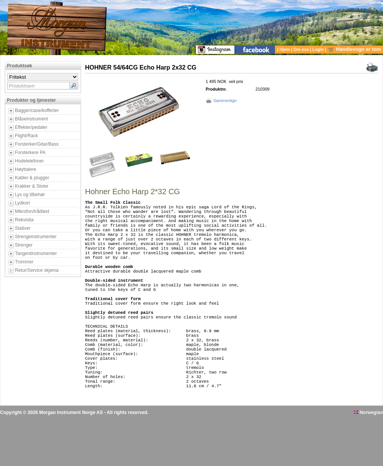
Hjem (285, 49)
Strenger (24, 245)
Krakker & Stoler (31, 186)
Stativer (23, 228)
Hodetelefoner (29, 161)
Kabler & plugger (32, 177)
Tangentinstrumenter (36, 253)
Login (319, 49)
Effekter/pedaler (31, 127)
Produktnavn (21, 86)
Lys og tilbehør (30, 194)
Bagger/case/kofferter (37, 110)
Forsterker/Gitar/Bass (37, 144)
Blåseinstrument (31, 119)
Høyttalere (25, 169)
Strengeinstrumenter (36, 236)
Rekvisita (24, 219)
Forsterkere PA (30, 152)
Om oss (301, 49)
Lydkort (22, 203)
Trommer (24, 262)
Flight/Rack (26, 135)
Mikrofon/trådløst (32, 211)
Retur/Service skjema (37, 270)
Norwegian (368, 459)
